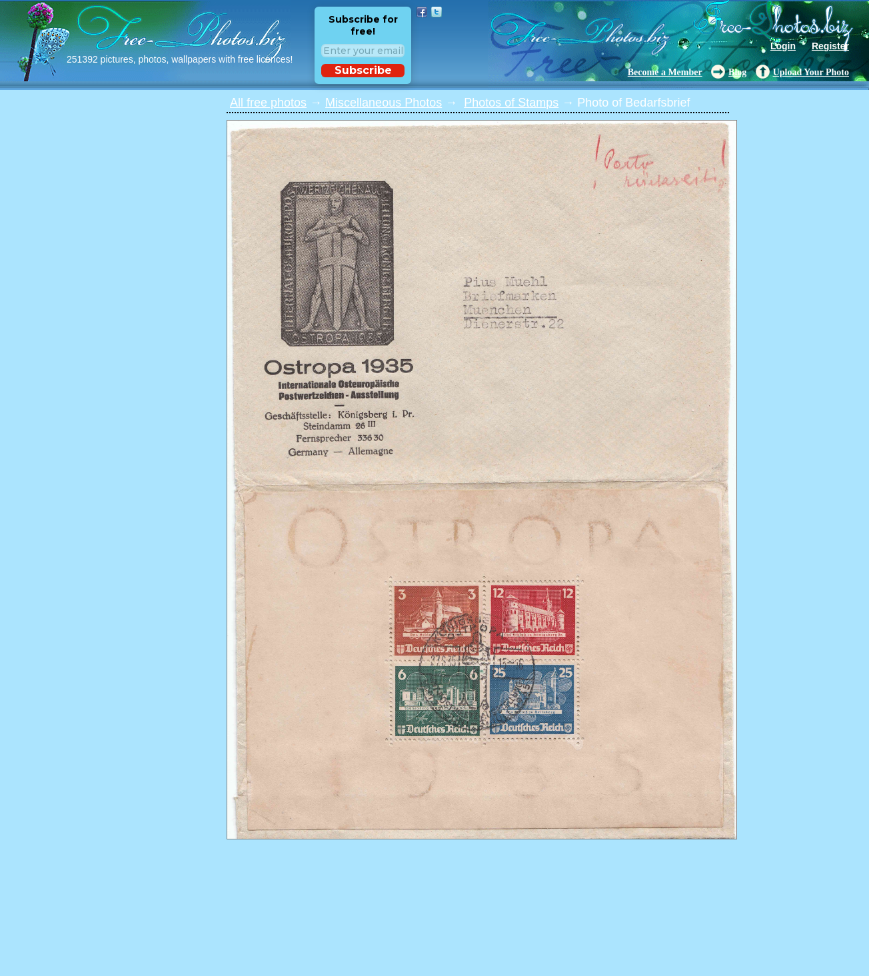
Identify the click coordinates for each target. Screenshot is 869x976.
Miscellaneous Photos (383, 102)
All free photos (268, 102)
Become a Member (665, 72)
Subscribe (363, 70)
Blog (737, 72)
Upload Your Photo (811, 72)
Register (830, 46)
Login (783, 46)
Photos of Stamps (511, 102)
